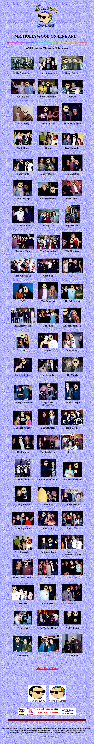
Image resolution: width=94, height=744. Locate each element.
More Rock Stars (47, 668)
